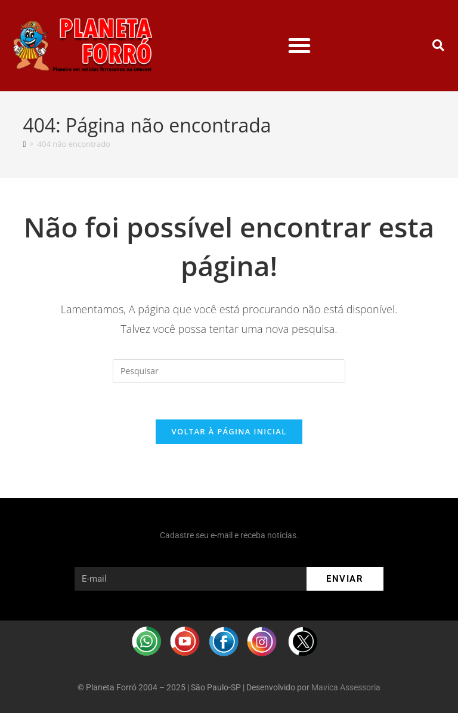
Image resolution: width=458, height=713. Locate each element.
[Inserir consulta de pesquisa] (229, 371)
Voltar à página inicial (228, 431)
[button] (299, 45)
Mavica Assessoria (345, 687)
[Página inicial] (24, 143)
